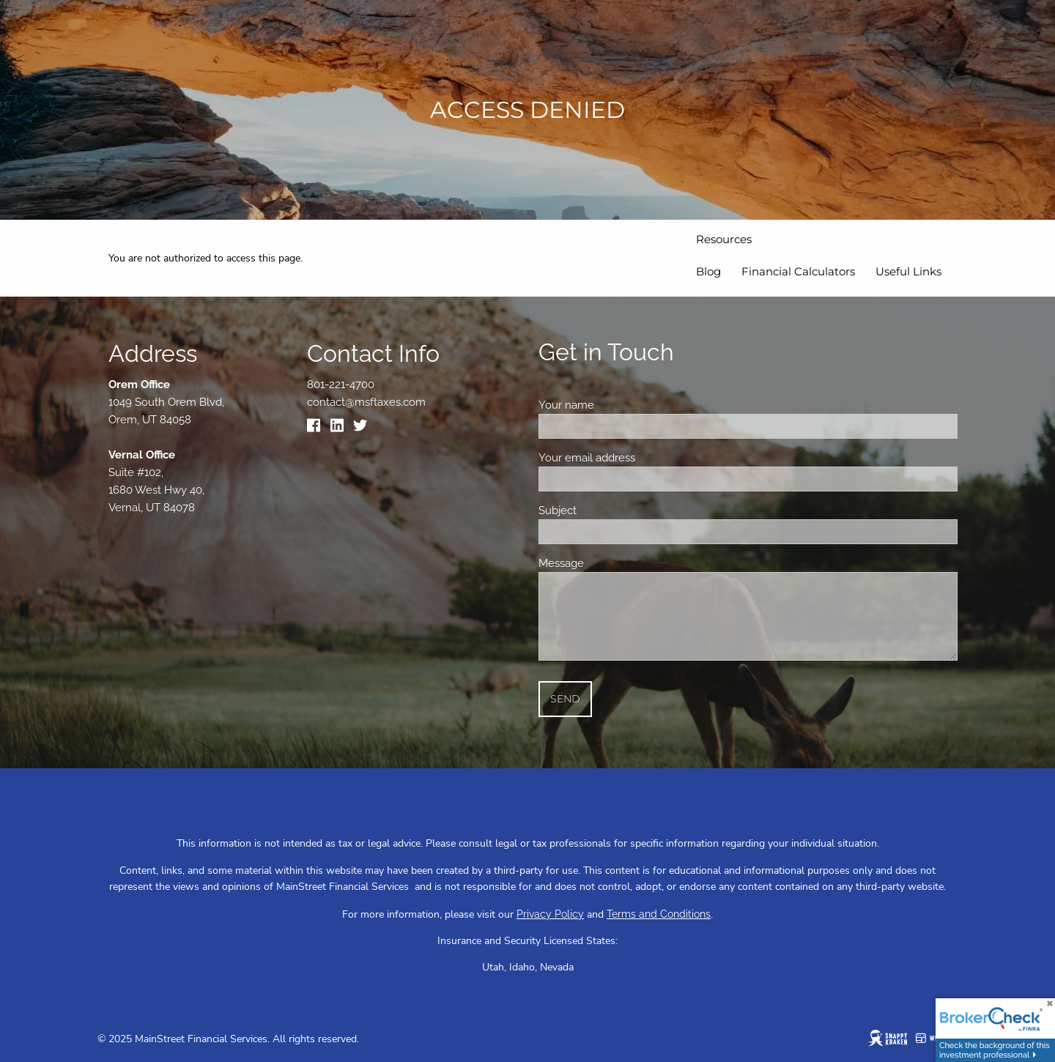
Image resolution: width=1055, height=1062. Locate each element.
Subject (609, 510)
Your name (617, 405)
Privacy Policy (550, 914)
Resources (724, 239)
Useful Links (908, 271)
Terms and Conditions (659, 914)
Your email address (638, 457)
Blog (708, 271)
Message (612, 563)
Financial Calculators (798, 271)
